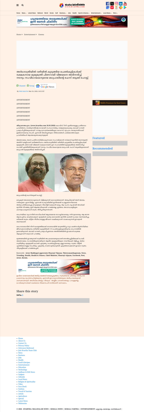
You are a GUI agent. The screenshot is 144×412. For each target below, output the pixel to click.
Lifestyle (21, 377)
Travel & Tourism (25, 392)
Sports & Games (83, 13)
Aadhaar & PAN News (26, 372)
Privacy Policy (23, 346)
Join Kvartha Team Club (27, 351)
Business (62, 13)
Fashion (21, 389)
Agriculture (22, 396)
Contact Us (22, 343)
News (23, 13)
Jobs (69, 13)
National (40, 13)
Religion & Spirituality (26, 382)
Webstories (22, 404)
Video (20, 384)
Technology (22, 370)
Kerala (52, 13)
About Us (21, 341)
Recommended (102, 149)
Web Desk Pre (23, 91)
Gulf (56, 13)
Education (22, 367)
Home (18, 13)
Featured (98, 138)
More (114, 13)
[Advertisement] (72, 55)
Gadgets (21, 375)
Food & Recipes (24, 363)
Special (21, 399)
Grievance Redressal (26, 348)
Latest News (32, 13)
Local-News (106, 13)
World (46, 13)
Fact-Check (22, 387)
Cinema (41, 35)
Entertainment (95, 13)
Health (74, 13)
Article (20, 394)
